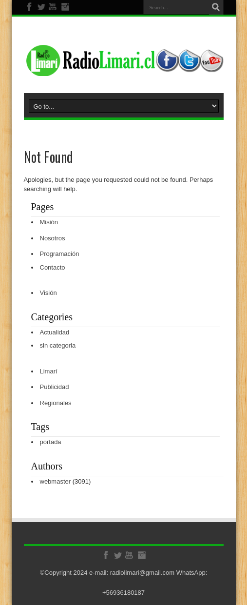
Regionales (56, 403)
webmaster (55, 481)
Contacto (52, 267)
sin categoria (58, 345)
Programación (59, 253)
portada (50, 442)
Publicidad (54, 386)
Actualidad (55, 332)
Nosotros (52, 238)
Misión (49, 222)
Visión (48, 292)
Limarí (48, 371)
